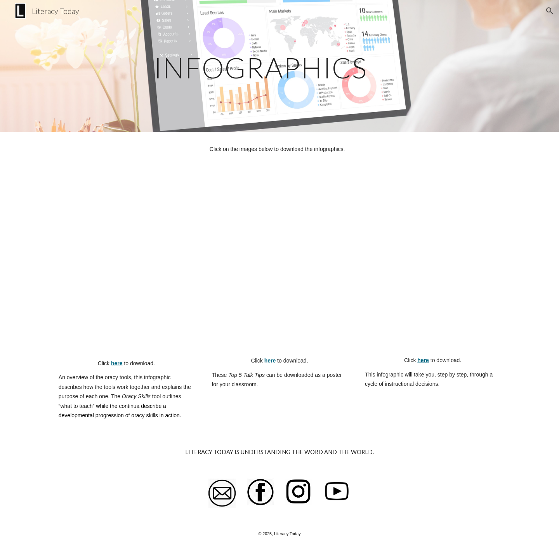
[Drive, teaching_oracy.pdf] (432, 262)
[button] (549, 11)
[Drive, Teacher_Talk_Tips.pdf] (279, 262)
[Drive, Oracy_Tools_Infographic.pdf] (126, 264)
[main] (260, 65)
